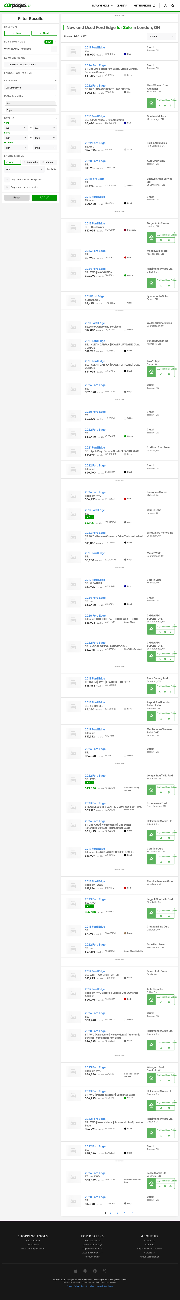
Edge (31, 110)
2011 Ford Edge (94, 179)
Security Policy (87, 1286)
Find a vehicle (33, 1240)
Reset (16, 197)
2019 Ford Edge (95, 47)
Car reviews (33, 1244)
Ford (31, 103)
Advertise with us (92, 1240)
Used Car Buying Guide (32, 1248)
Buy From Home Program (149, 1248)
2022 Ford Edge (95, 85)
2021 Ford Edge (95, 447)
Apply (44, 197)
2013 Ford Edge (95, 223)
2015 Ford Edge (95, 116)
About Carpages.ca (149, 1256)
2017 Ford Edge (95, 323)
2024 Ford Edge (95, 65)
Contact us (149, 1240)
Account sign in (92, 1256)
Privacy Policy (73, 1286)
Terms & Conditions (104, 1286)
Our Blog (149, 1244)
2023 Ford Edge (95, 251)
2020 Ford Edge (95, 161)
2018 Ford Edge (95, 341)
